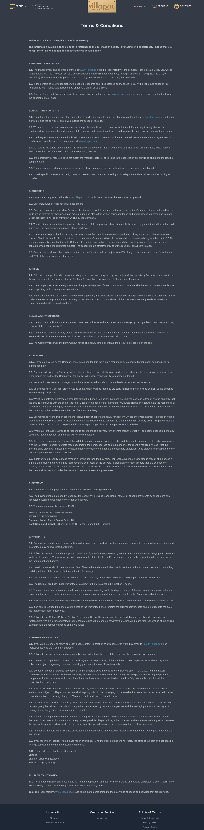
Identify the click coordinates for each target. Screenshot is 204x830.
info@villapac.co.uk (153, 643)
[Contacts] (183, 6)
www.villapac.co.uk (89, 69)
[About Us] (160, 6)
